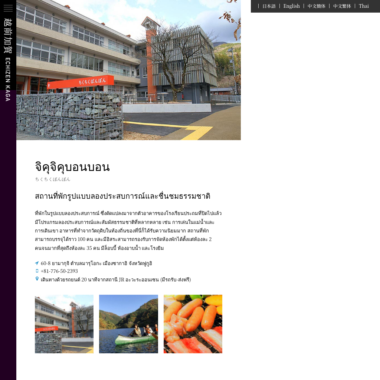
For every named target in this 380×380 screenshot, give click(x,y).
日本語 (269, 6)
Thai (364, 6)
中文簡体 (316, 6)
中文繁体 (342, 6)
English (292, 6)
